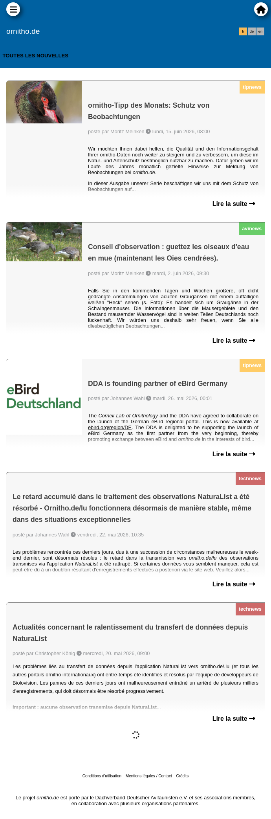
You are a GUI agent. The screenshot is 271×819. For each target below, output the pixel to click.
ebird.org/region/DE (110, 427)
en (260, 31)
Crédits (182, 776)
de (252, 31)
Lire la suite (233, 203)
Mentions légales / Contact (149, 776)
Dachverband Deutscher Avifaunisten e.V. (141, 798)
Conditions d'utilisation (101, 776)
